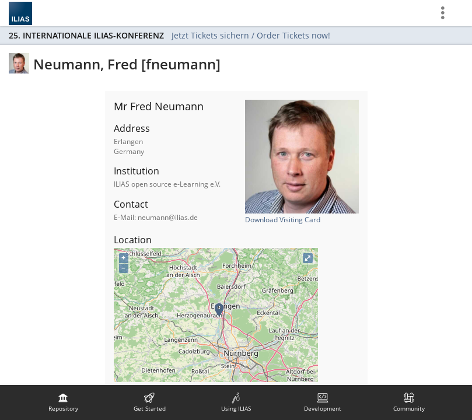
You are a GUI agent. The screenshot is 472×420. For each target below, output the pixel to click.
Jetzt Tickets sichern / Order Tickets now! (251, 35)
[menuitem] (63, 402)
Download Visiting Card (282, 220)
